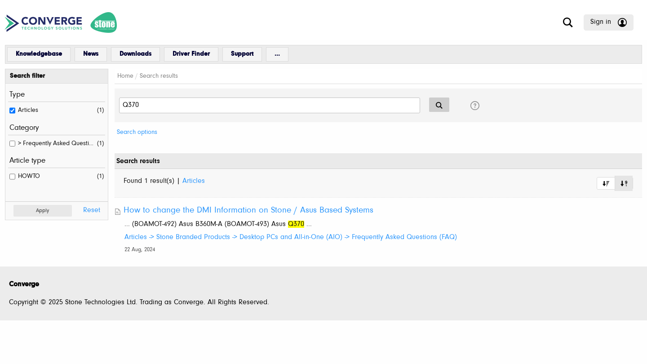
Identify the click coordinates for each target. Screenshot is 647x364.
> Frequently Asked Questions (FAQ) (56, 143)
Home (125, 76)
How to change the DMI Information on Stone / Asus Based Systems (248, 210)
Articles (28, 110)
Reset (91, 210)
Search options (137, 132)
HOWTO (29, 176)
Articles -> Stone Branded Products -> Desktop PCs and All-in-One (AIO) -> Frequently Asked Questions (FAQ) (290, 237)
